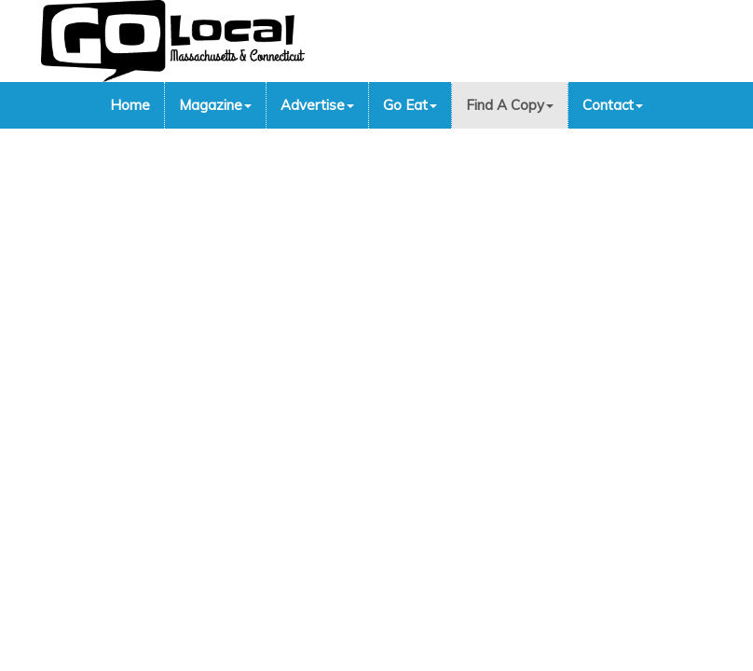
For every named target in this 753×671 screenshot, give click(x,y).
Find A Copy (510, 105)
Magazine (215, 105)
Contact (612, 105)
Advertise (317, 105)
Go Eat (410, 105)
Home (130, 105)
